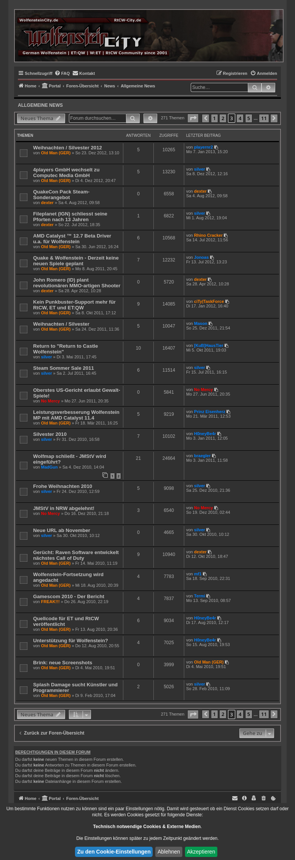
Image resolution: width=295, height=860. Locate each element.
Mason (200, 323)
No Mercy (50, 401)
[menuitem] (62, 73)
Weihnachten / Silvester (61, 324)
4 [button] (240, 118)
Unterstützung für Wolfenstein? (70, 640)
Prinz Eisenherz (209, 411)
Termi (199, 596)
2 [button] (223, 118)
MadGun (49, 467)
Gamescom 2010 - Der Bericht (68, 596)
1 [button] (214, 118)
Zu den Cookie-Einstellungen (114, 852)
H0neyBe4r (205, 433)
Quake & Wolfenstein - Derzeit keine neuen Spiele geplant (76, 260)
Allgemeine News (40, 105)
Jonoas (201, 257)
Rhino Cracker (208, 235)
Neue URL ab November (61, 530)
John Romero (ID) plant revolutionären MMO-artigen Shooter (76, 282)
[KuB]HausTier (208, 345)
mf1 (198, 574)
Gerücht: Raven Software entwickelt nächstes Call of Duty (76, 555)
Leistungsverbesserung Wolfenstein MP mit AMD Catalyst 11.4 (76, 415)
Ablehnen (169, 852)
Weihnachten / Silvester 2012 (67, 147)
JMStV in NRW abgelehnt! (63, 508)
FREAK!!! (50, 601)
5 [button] (248, 118)
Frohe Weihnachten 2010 (62, 486)
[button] (193, 118)
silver (199, 169)
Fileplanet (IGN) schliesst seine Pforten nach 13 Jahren (70, 216)
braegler (202, 455)
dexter (47, 202)
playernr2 (203, 147)
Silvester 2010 (50, 434)
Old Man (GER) (56, 152)
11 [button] (264, 118)
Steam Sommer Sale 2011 (63, 368)
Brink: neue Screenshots (62, 662)
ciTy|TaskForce (209, 301)
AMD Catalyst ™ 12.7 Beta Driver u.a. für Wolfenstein (72, 238)
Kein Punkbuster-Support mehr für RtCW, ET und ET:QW (74, 304)
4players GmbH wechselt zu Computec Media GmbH (66, 172)
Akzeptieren (201, 852)
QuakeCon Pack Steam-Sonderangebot (61, 194)
